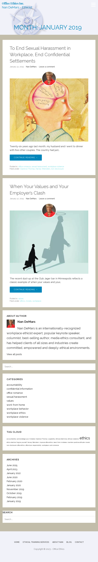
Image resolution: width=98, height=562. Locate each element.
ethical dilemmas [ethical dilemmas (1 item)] (61, 439)
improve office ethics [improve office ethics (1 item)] (46, 442)
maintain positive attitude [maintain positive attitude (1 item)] (76, 442)
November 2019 (15, 489)
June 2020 (12, 477)
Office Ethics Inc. (13, 3)
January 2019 (14, 501)
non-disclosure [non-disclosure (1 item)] (12, 445)
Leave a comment (47, 67)
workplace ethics (16, 413)
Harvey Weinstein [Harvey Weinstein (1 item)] (33, 442)
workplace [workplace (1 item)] (45, 445)
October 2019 (14, 493)
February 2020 (14, 481)
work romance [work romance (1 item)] (54, 445)
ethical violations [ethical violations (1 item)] (73, 439)
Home (17, 542)
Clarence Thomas (27, 169)
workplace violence (56, 167)
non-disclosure (57, 169)
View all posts (14, 354)
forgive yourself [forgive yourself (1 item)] (22, 442)
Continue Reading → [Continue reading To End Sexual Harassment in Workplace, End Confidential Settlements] (26, 157)
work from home (16, 404)
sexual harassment (39, 167)
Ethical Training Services (36, 542)
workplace (36, 301)
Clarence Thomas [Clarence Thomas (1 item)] (41, 439)
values (21, 299)
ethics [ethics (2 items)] (85, 438)
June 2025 (12, 465)
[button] (94, 4)
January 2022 (14, 473)
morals (29, 301)
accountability (14, 384)
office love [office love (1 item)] (28, 445)
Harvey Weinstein (43, 169)
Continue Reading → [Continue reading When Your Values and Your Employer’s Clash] (26, 289)
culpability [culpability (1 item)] (51, 439)
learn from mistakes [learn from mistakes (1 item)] (60, 442)
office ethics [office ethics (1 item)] (21, 445)
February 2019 (14, 497)
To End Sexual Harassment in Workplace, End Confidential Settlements (40, 54)
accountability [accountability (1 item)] (11, 439)
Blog (69, 542)
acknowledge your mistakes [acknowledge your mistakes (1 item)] (26, 439)
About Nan (57, 542)
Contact (79, 542)
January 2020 (14, 485)
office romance (24, 167)
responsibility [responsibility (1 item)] (36, 445)
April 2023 (12, 469)
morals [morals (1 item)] (87, 442)
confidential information (20, 388)
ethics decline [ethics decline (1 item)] (11, 442)
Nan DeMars (31, 67)
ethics (22, 301)
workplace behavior (18, 408)
